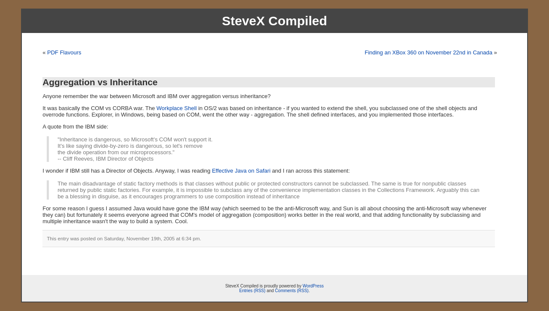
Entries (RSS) (252, 290)
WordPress (312, 286)
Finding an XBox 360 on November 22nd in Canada (428, 52)
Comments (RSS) (291, 290)
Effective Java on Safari (241, 170)
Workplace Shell (177, 108)
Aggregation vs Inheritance (99, 82)
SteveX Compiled (274, 21)
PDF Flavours (64, 52)
